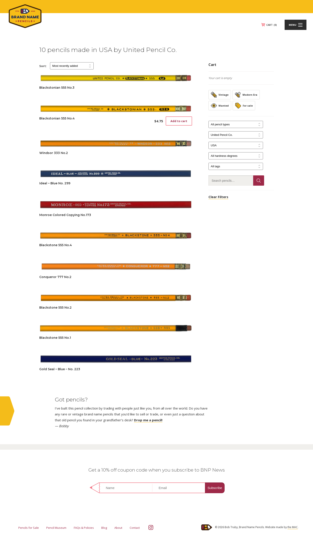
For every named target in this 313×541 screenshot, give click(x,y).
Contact (135, 528)
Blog (104, 528)
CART (271, 24)
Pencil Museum (56, 528)
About (118, 528)
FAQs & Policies (84, 528)
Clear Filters (218, 197)
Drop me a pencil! (148, 420)
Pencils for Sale (28, 528)
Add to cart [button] (178, 121)
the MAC (292, 527)
